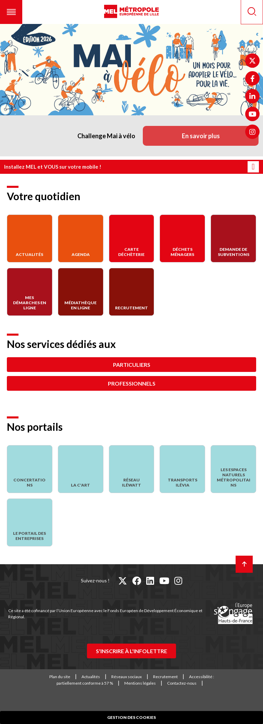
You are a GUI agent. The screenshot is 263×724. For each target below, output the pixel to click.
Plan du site (59, 676)
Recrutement (165, 676)
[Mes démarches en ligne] (29, 291)
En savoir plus (201, 136)
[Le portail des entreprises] (29, 522)
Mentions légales (140, 683)
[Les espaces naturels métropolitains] (233, 469)
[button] (11, 12)
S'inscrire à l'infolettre (131, 651)
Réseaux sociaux (126, 676)
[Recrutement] (131, 291)
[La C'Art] (80, 469)
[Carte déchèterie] (131, 238)
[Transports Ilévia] (182, 469)
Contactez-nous (182, 683)
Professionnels (131, 383)
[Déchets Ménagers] (182, 238)
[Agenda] (80, 238)
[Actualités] (29, 238)
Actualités (91, 676)
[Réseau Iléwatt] (131, 469)
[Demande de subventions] (233, 238)
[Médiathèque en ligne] (80, 291)
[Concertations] (29, 469)
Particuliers (131, 364)
